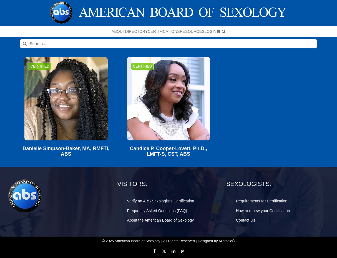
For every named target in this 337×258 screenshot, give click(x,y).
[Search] (24, 43)
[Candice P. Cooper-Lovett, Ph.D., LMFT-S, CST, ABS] (168, 98)
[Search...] (168, 43)
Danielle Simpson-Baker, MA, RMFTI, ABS (65, 151)
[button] (223, 31)
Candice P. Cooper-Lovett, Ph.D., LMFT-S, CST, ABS (168, 151)
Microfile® (227, 241)
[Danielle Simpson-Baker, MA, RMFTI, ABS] (66, 98)
